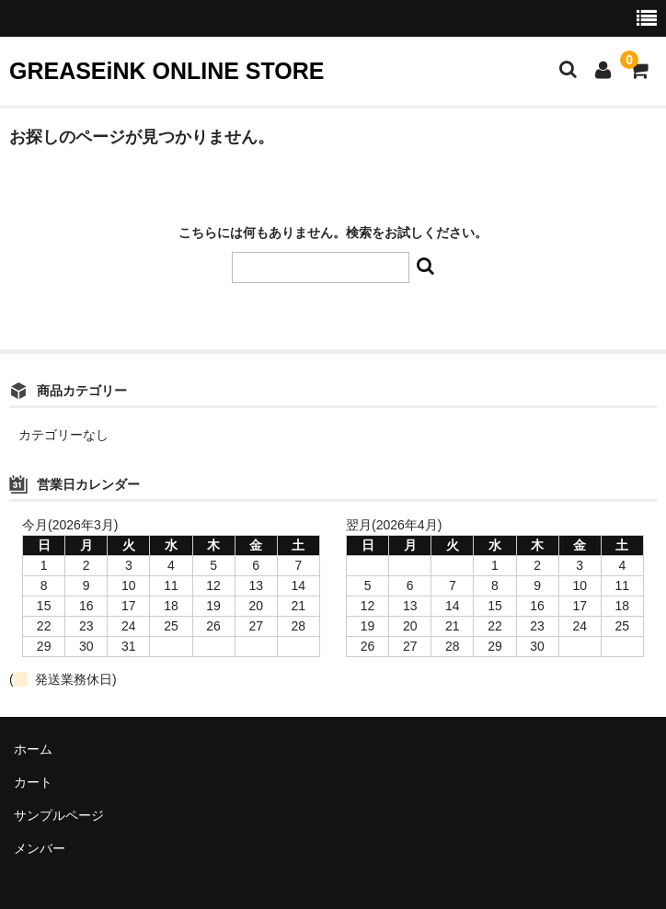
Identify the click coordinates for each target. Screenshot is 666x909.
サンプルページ (59, 815)
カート (33, 782)
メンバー (39, 848)
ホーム (33, 749)
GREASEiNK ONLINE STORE (166, 71)
